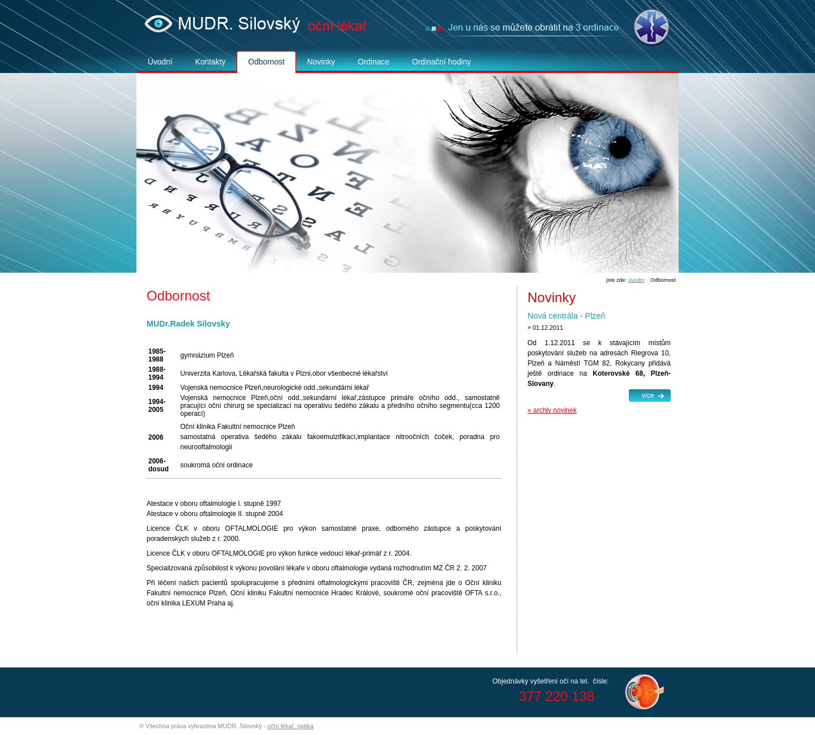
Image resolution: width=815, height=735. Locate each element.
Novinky (321, 62)
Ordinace (373, 62)
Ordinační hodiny (441, 62)
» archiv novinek (552, 410)
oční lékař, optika (290, 726)
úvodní (636, 280)
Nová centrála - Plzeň (566, 315)
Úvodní (160, 62)
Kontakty (210, 62)
